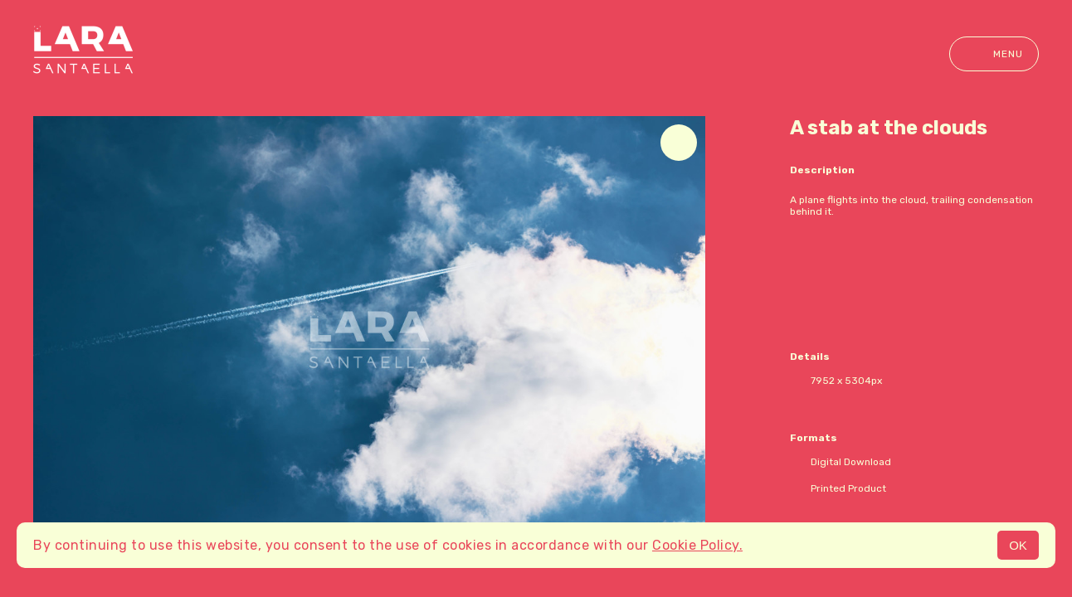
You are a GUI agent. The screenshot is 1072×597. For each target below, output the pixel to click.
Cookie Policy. (697, 545)
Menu (994, 54)
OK (1018, 545)
